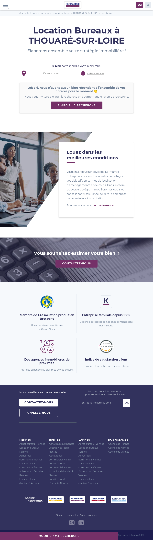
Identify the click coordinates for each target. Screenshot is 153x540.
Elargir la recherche (76, 105)
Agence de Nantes (118, 447)
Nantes (54, 439)
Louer (33, 13)
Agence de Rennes (118, 443)
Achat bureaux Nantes (61, 443)
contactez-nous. (103, 205)
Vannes (84, 439)
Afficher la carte (50, 73)
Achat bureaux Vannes (91, 443)
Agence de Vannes (118, 451)
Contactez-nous (76, 263)
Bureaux (44, 13)
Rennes (25, 439)
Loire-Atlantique (61, 13)
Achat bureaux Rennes (32, 443)
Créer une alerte (95, 73)
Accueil (23, 13)
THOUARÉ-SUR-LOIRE (85, 13)
